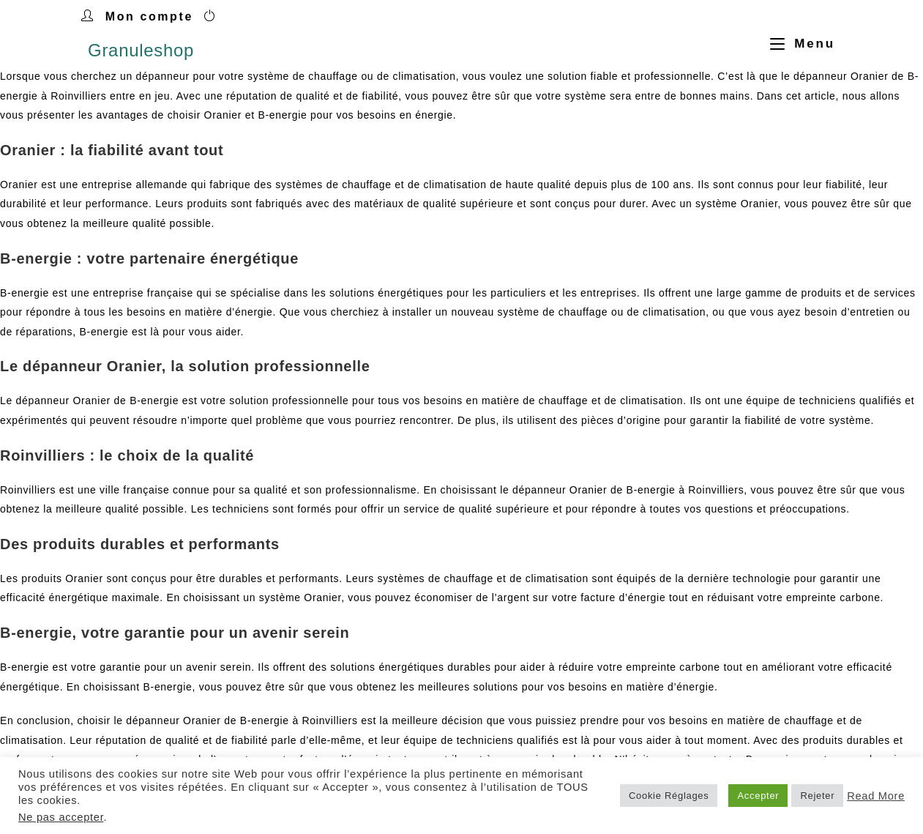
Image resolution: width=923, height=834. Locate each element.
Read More (876, 796)
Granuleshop (141, 50)
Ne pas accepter (60, 817)
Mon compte (149, 16)
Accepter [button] (758, 795)
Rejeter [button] (817, 795)
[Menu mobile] (797, 44)
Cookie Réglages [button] (669, 795)
